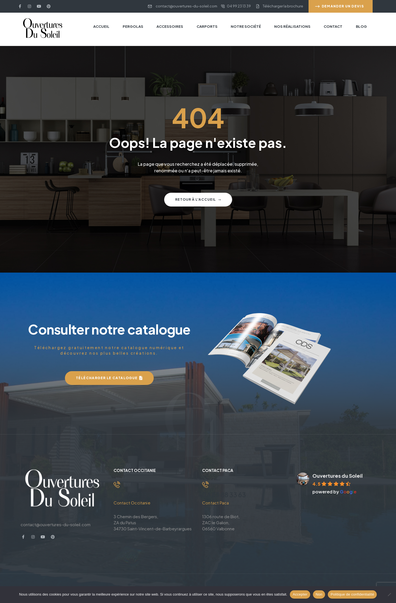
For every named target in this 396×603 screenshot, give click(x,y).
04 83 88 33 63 (225, 494)
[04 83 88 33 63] (205, 484)
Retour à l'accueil (198, 199)
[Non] (389, 594)
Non (319, 594)
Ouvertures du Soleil (337, 475)
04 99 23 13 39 (135, 494)
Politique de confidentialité (352, 594)
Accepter (300, 594)
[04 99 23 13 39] (117, 484)
